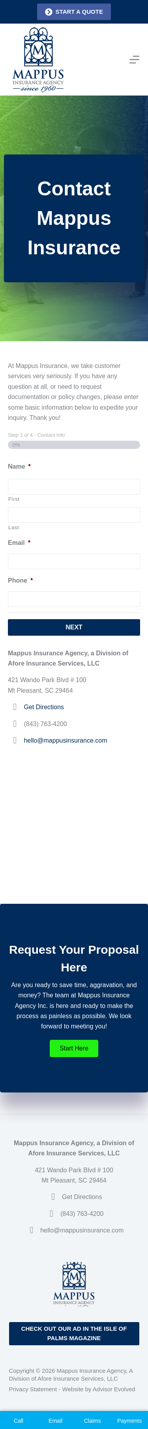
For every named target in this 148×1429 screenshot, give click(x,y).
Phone (20, 580)
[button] (74, 1048)
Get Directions (44, 707)
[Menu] (134, 59)
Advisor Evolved (114, 1389)
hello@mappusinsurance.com (65, 740)
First (14, 499)
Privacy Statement (33, 1389)
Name (19, 466)
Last (13, 527)
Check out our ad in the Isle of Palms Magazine (74, 1333)
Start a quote (74, 12)
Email (19, 542)
